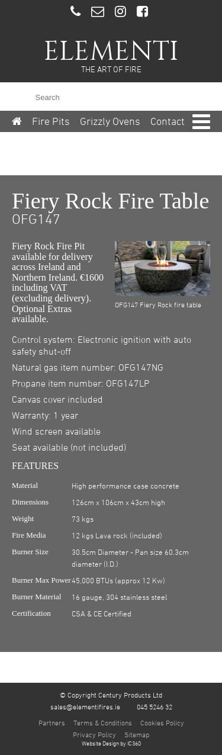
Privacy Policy (94, 734)
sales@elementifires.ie (85, 706)
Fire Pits (51, 121)
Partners (51, 722)
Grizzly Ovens (110, 121)
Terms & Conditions (102, 722)
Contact (167, 121)
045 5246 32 (154, 706)
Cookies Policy (162, 722)
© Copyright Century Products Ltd (111, 694)
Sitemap (136, 734)
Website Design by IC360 (111, 743)
